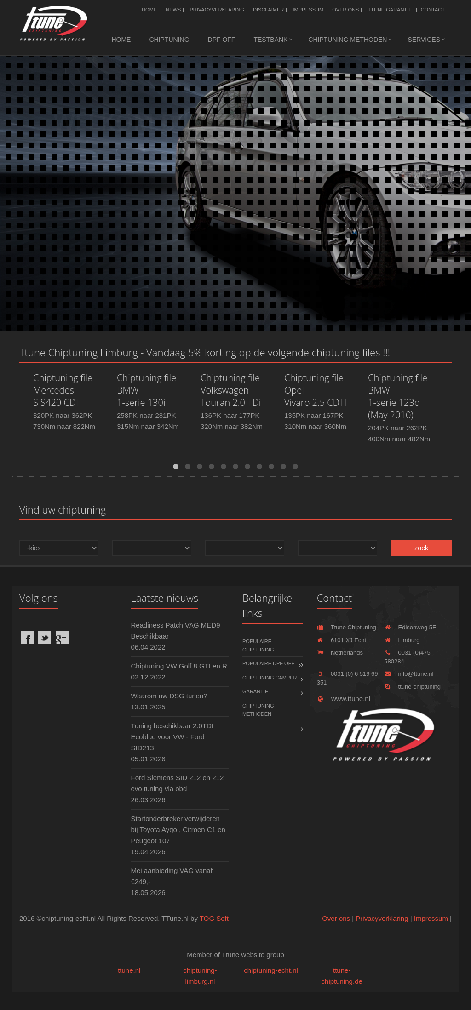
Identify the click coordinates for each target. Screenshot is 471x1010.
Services (424, 39)
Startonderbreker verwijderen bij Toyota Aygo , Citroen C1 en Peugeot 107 (178, 830)
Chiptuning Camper (269, 677)
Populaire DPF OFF (268, 663)
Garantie (255, 691)
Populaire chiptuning (258, 645)
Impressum (308, 9)
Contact (433, 9)
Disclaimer (268, 9)
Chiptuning (169, 39)
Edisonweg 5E (410, 627)
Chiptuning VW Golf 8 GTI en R (179, 666)
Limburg (401, 640)
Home (149, 9)
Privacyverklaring (217, 9)
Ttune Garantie (390, 9)
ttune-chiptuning (412, 686)
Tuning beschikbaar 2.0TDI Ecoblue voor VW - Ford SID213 (172, 737)
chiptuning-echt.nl (271, 970)
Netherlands (340, 652)
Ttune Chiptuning (346, 627)
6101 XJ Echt (342, 640)
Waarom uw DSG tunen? (169, 696)
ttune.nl (129, 970)
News (173, 9)
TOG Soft (214, 918)
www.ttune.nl (343, 698)
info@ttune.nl (408, 673)
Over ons (345, 9)
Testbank (270, 39)
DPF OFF (222, 39)
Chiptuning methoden (347, 39)
